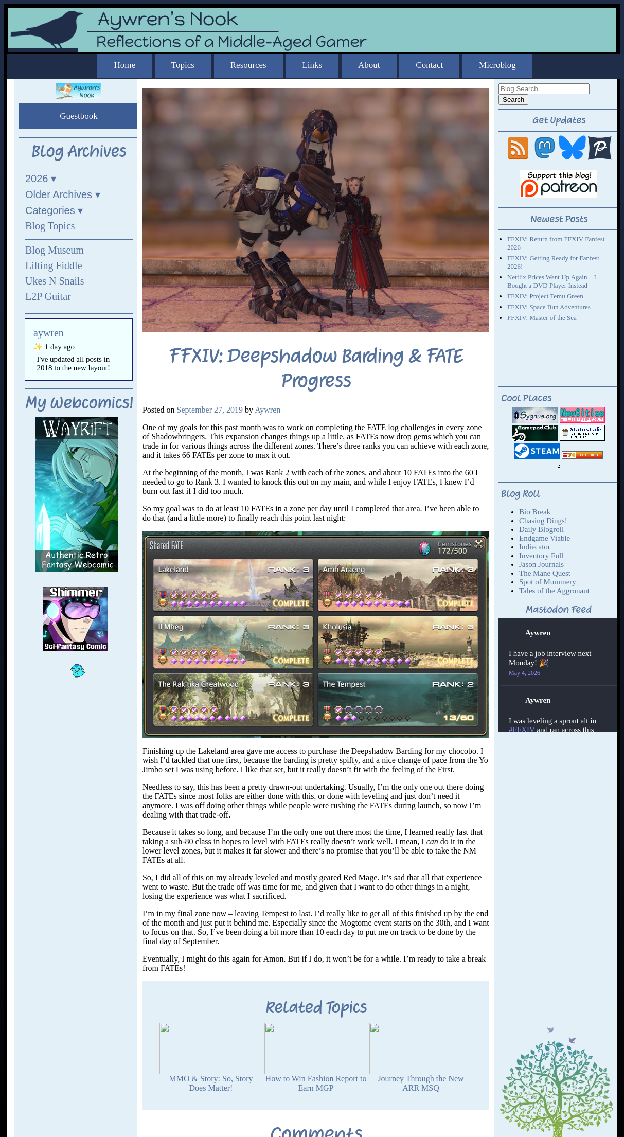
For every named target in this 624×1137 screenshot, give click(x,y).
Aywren (267, 409)
